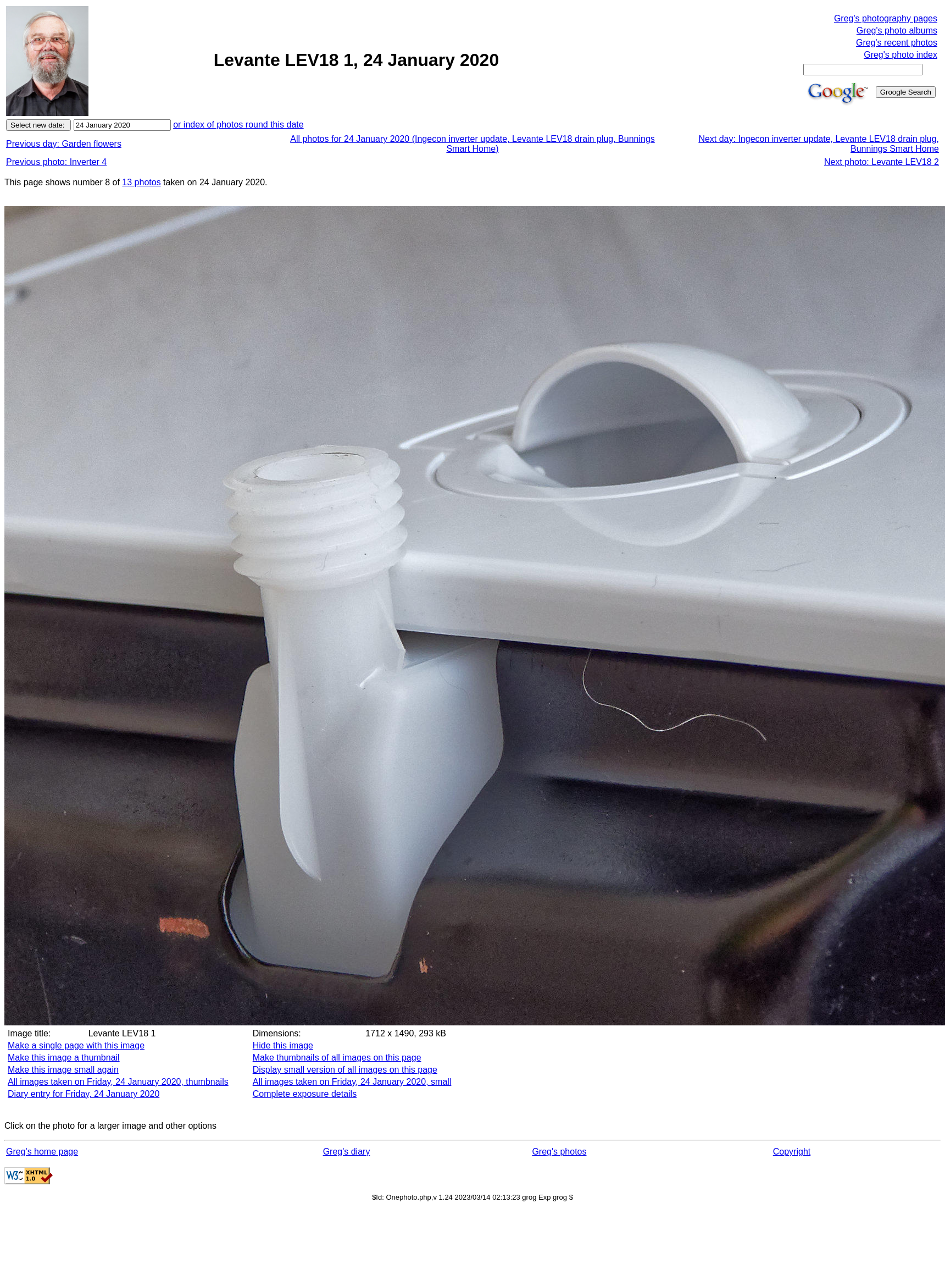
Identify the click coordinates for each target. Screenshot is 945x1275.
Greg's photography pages (885, 18)
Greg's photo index (900, 54)
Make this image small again (63, 1069)
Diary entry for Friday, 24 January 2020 (83, 1094)
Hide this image (283, 1045)
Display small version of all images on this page (345, 1069)
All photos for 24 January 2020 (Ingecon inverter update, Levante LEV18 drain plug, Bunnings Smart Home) (472, 143)
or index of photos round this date (238, 124)
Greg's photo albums (897, 30)
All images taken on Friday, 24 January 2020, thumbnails (118, 1081)
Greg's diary (346, 1151)
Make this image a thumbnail (64, 1057)
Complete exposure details (305, 1094)
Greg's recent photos (896, 42)
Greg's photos (559, 1151)
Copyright (791, 1151)
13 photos (141, 182)
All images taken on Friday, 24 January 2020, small (352, 1081)
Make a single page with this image (76, 1045)
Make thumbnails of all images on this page (337, 1057)
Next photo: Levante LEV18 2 (881, 162)
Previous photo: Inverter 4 (56, 162)
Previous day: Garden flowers (63, 143)
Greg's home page (42, 1151)
